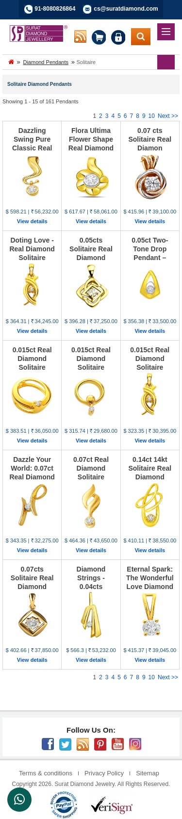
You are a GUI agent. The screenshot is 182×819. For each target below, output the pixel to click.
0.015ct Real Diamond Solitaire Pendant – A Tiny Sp (32, 367)
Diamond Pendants (45, 62)
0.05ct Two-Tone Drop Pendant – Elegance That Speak (150, 257)
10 (152, 116)
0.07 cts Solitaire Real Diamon (149, 139)
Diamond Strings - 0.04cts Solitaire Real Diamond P (91, 586)
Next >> (168, 116)
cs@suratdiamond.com (126, 8)
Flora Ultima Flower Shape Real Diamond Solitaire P (91, 144)
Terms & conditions (45, 773)
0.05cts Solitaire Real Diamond (91, 249)
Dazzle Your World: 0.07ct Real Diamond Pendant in (31, 473)
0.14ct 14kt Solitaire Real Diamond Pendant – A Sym (149, 477)
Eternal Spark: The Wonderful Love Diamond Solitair (150, 582)
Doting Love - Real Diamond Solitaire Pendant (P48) (31, 253)
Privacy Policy (104, 773)
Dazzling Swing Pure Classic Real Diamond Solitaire (32, 148)
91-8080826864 (54, 8)
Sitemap (147, 773)
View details (32, 221)
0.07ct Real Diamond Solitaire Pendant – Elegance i (91, 477)
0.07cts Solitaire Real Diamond (32, 577)
